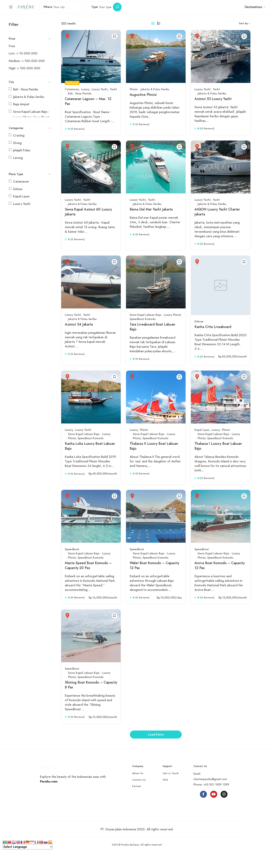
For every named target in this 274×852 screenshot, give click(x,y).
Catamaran (21, 181)
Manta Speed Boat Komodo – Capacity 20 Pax (88, 565)
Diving (17, 143)
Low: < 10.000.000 (23, 53)
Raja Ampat (21, 104)
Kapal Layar (21, 196)
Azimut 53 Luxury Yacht (213, 98)
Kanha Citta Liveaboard (212, 326)
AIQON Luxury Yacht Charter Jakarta (217, 212)
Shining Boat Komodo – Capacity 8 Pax (91, 685)
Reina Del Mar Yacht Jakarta (151, 209)
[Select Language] (28, 846)
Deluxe (17, 189)
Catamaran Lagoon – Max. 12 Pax (88, 101)
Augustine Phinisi (143, 94)
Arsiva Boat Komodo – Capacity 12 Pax (219, 565)
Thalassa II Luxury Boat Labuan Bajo (154, 446)
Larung (18, 158)
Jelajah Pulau (21, 150)
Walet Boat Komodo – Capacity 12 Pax (154, 565)
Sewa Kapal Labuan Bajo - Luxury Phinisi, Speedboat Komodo (89, 436)
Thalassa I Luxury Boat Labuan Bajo (218, 446)
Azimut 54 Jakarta (79, 324)
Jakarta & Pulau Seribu (28, 97)
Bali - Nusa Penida (25, 89)
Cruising (18, 135)
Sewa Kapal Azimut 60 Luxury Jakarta (88, 212)
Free (12, 46)
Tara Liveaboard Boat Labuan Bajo (152, 327)
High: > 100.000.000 (24, 68)
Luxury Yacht (22, 204)
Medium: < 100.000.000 (27, 61)
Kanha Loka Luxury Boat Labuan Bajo (90, 446)
